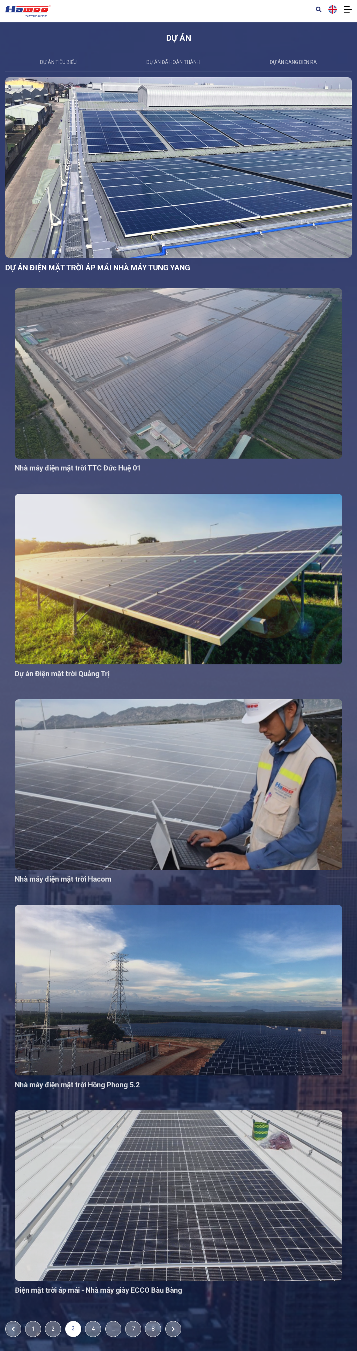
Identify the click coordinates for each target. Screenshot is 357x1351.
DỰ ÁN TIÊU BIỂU (58, 62)
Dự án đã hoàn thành (173, 62)
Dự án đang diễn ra (293, 62)
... (113, 1328)
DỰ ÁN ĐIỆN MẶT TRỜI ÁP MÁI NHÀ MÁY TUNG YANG (102, 278)
